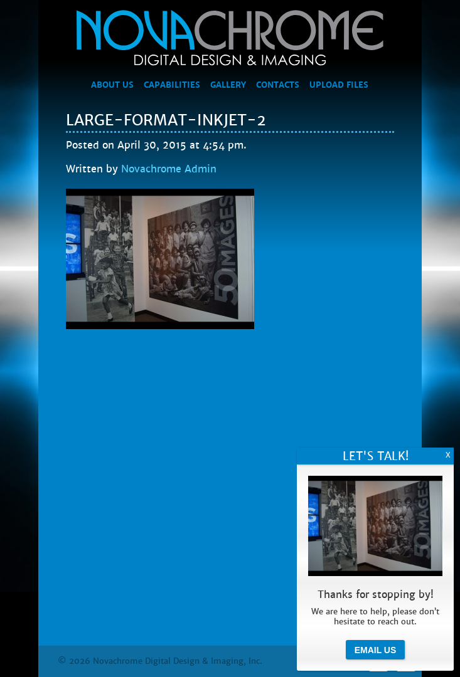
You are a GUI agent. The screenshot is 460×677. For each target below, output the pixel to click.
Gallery (228, 85)
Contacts (277, 85)
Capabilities (172, 85)
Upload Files (338, 85)
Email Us (376, 650)
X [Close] (448, 455)
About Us (112, 85)
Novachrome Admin (169, 169)
